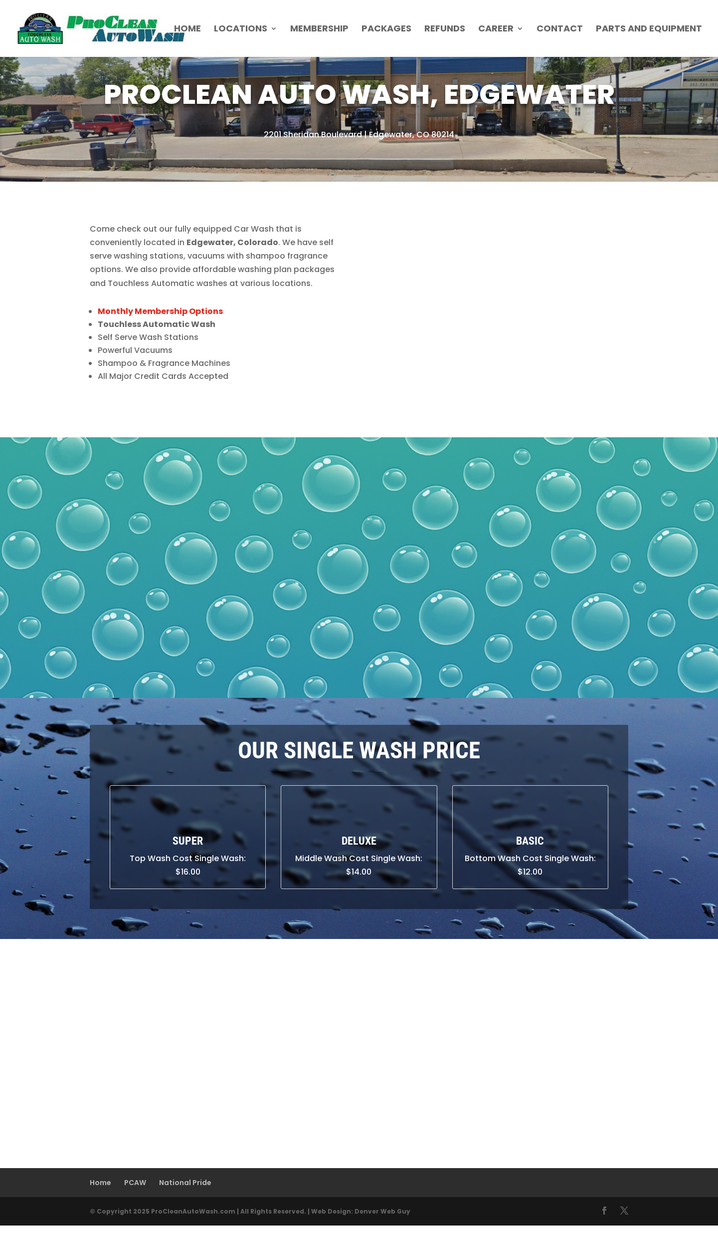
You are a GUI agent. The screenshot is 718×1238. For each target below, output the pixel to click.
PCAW (135, 1183)
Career (496, 29)
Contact (560, 29)
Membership (319, 29)
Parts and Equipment (649, 29)
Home (187, 29)
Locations (240, 29)
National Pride (185, 1183)
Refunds (444, 29)
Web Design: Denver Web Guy (360, 1211)
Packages (386, 29)
